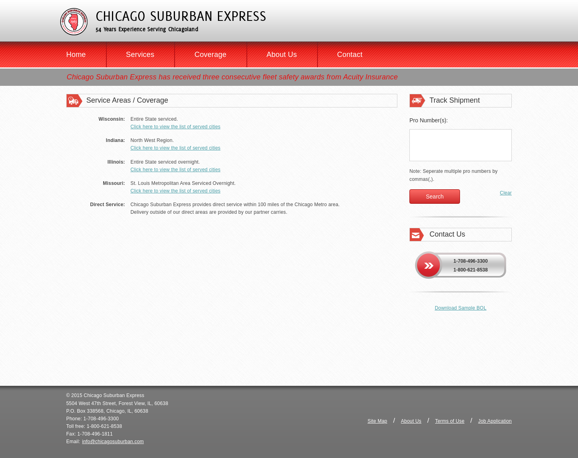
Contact (349, 55)
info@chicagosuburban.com (113, 441)
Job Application (495, 421)
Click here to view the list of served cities (175, 127)
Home (76, 55)
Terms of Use (449, 421)
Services (140, 55)
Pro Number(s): (428, 120)
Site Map (377, 421)
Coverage (210, 55)
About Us (282, 55)
